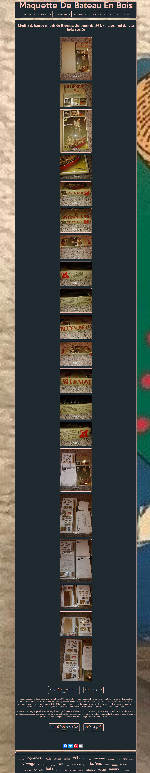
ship (67, 765)
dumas (131, 759)
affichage (22, 759)
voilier (57, 758)
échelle (79, 758)
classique (76, 764)
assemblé (27, 770)
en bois (100, 758)
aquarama (35, 758)
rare (125, 759)
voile (48, 758)
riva (60, 764)
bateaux (125, 764)
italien (118, 759)
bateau (96, 763)
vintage (28, 764)
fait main (38, 770)
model (115, 765)
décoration (111, 759)
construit (125, 770)
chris (107, 764)
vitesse (42, 764)
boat (85, 765)
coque (90, 759)
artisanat (91, 770)
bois (49, 769)
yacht (102, 769)
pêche (81, 770)
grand (67, 758)
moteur (52, 765)
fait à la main (71, 770)
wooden (59, 770)
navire (114, 769)
